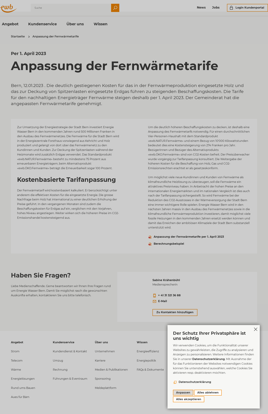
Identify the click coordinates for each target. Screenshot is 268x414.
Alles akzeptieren (188, 399)
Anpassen (183, 392)
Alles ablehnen (208, 392)
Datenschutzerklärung (208, 359)
